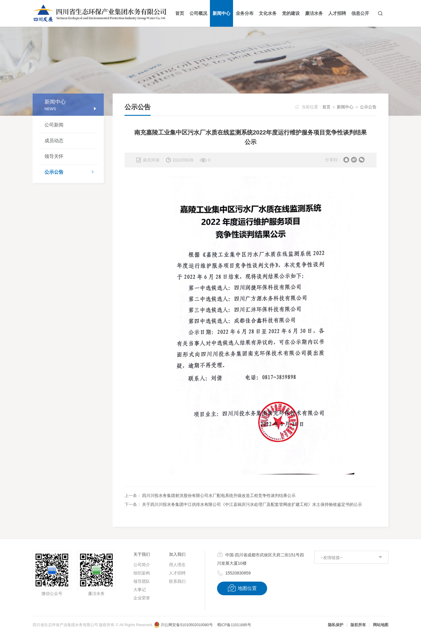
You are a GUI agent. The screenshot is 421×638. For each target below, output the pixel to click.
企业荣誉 (141, 598)
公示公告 (71, 172)
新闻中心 (345, 107)
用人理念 (177, 564)
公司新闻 (53, 124)
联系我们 (177, 581)
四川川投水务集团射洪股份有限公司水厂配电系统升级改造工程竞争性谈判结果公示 (219, 495)
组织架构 (141, 573)
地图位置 (242, 588)
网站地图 (380, 625)
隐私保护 (335, 625)
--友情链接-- (331, 557)
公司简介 (141, 564)
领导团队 (141, 581)
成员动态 (53, 140)
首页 (326, 107)
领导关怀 (53, 156)
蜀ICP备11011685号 (234, 625)
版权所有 (358, 625)
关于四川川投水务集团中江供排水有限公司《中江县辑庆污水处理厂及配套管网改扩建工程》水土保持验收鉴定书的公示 (252, 504)
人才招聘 (177, 573)
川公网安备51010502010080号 (183, 625)
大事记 (139, 589)
